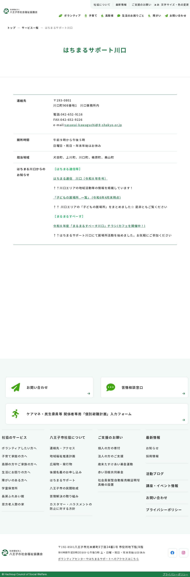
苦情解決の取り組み (64, 496)
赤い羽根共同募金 (111, 472)
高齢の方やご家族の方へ (19, 464)
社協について (97, 4)
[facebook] (163, 553)
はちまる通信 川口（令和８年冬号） (80, 178)
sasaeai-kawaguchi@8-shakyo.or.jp (93, 125)
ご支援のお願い (137, 4)
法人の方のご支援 (111, 456)
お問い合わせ (157, 497)
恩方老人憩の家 (13, 504)
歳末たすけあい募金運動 (115, 464)
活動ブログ (155, 473)
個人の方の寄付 (109, 448)
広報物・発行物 (61, 464)
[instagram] (180, 553)
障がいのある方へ (14, 480)
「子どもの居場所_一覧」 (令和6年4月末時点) (87, 197)
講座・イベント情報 (162, 485)
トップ (11, 28)
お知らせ (152, 448)
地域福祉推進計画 (62, 456)
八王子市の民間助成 (64, 488)
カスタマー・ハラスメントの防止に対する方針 (71, 506)
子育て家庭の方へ (14, 456)
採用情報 (152, 456)
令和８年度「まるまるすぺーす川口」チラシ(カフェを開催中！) (99, 226)
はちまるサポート (62, 480)
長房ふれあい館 (13, 496)
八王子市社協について (68, 437)
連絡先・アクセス (62, 448)
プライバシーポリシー (164, 509)
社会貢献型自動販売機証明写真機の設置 (119, 482)
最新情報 (116, 4)
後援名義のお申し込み (66, 472)
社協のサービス (14, 437)
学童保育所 (10, 488)
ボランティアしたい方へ (19, 448)
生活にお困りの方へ (16, 472)
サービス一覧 (30, 28)
